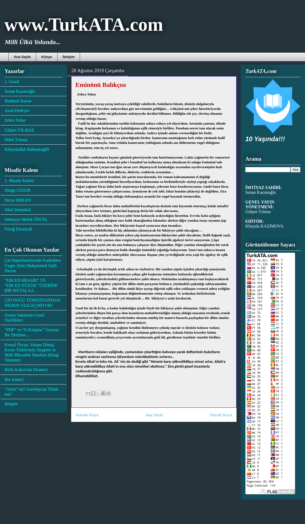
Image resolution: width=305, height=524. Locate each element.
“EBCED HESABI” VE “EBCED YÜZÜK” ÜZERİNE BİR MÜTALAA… (31, 285)
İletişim (69, 57)
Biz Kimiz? (14, 379)
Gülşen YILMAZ (19, 130)
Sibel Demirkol (18, 209)
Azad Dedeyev (17, 110)
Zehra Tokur (15, 120)
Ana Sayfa (22, 57)
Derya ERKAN (18, 200)
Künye (46, 57)
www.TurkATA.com (83, 24)
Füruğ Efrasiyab (18, 229)
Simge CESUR (17, 190)
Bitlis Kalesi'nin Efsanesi (26, 369)
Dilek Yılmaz (16, 139)
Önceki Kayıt (221, 415)
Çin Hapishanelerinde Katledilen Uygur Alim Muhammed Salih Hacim (33, 265)
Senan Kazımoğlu (20, 91)
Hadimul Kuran (18, 101)
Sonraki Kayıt (87, 415)
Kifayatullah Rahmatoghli (27, 149)
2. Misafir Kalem (19, 180)
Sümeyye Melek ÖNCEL (26, 219)
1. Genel (12, 81)
